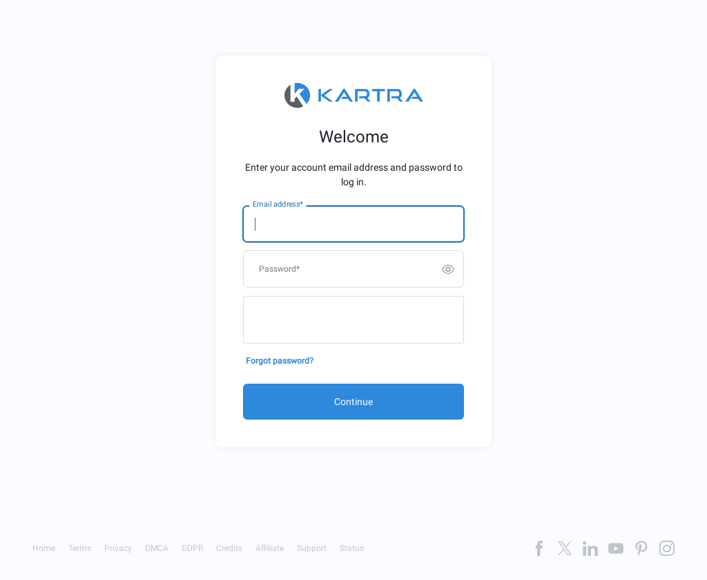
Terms (79, 548)
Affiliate (269, 548)
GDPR (192, 548)
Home (43, 548)
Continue (353, 401)
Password (279, 269)
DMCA (156, 548)
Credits (229, 548)
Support (312, 548)
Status (352, 548)
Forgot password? (279, 361)
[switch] (448, 269)
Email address (277, 204)
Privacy (118, 548)
